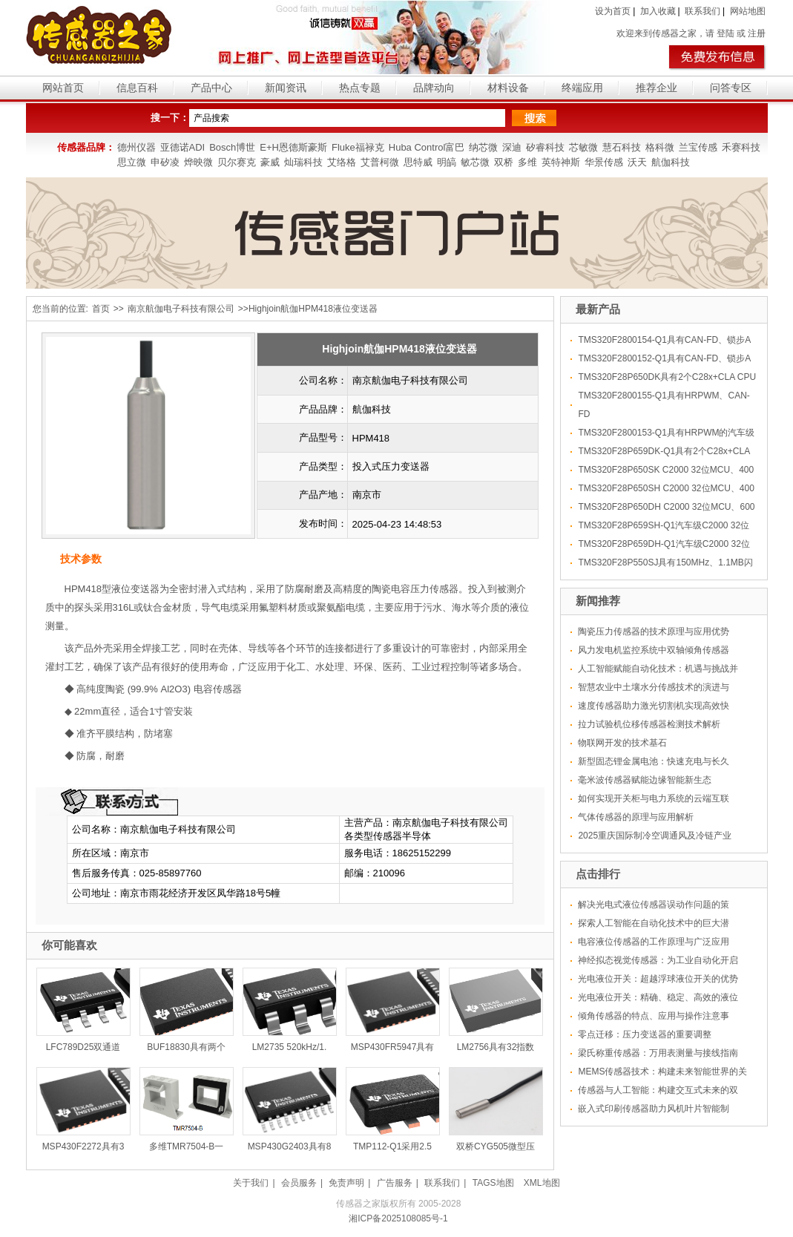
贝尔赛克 (236, 162)
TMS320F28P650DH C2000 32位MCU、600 (666, 507)
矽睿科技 (545, 147)
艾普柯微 (380, 162)
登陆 (725, 33)
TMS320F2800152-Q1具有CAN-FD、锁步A (664, 358)
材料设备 (508, 87)
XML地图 (542, 1183)
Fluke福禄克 (358, 147)
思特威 (418, 162)
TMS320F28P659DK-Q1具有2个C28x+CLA (664, 451)
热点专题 (360, 87)
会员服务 (299, 1183)
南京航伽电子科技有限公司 (181, 308)
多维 (527, 162)
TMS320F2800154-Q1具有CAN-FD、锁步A (664, 340)
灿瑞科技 (303, 162)
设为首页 (613, 11)
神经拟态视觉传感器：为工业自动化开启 (658, 960)
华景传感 (604, 162)
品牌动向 (434, 87)
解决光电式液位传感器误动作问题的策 (653, 904)
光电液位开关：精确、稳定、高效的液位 (658, 997)
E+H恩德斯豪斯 (293, 147)
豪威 (270, 162)
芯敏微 (583, 147)
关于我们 (251, 1183)
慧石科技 (621, 147)
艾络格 (341, 162)
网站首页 (63, 87)
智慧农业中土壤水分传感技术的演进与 (653, 687)
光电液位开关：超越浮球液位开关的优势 (658, 979)
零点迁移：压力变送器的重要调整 (644, 1034)
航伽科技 (670, 162)
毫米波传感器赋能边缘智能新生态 (644, 780)
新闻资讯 (285, 87)
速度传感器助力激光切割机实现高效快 (653, 705)
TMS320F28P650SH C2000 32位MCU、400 (666, 488)
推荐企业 (656, 87)
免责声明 (346, 1183)
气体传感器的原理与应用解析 (636, 817)
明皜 (446, 162)
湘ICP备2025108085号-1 (398, 1218)
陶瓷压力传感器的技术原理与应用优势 (653, 631)
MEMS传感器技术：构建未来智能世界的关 (662, 1071)
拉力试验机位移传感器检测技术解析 (649, 724)
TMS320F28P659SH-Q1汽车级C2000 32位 (663, 525)
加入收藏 (658, 11)
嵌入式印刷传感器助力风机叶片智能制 (653, 1108)
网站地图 (748, 11)
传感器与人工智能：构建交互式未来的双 (658, 1090)
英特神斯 (561, 162)
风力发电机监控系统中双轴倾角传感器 (653, 650)
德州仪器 (136, 147)
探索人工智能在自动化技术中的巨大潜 (653, 923)
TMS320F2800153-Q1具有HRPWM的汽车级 (666, 432)
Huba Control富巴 (427, 147)
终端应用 (582, 87)
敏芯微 (475, 162)
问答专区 (730, 87)
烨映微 (198, 162)
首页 (101, 308)
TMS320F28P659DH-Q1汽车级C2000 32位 (663, 544)
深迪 (511, 147)
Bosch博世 (232, 147)
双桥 (503, 162)
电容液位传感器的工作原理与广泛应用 (653, 941)
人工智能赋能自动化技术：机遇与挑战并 (658, 668)
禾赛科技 (741, 147)
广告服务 (394, 1183)
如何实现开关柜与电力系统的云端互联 (653, 798)
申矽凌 (165, 162)
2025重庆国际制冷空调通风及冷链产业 (654, 835)
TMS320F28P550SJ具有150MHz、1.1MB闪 (665, 562)
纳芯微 (483, 147)
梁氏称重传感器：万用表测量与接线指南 (658, 1053)
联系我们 (702, 11)
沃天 (637, 162)
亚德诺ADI (182, 147)
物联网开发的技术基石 (622, 743)
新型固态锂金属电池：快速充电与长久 (653, 761)
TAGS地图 (493, 1183)
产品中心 (211, 87)
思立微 (131, 162)
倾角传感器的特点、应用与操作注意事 (653, 1016)
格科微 (659, 147)
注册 (757, 33)
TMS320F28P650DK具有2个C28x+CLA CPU (667, 377)
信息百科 (137, 87)
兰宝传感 (698, 147)
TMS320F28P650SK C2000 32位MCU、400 (666, 470)
